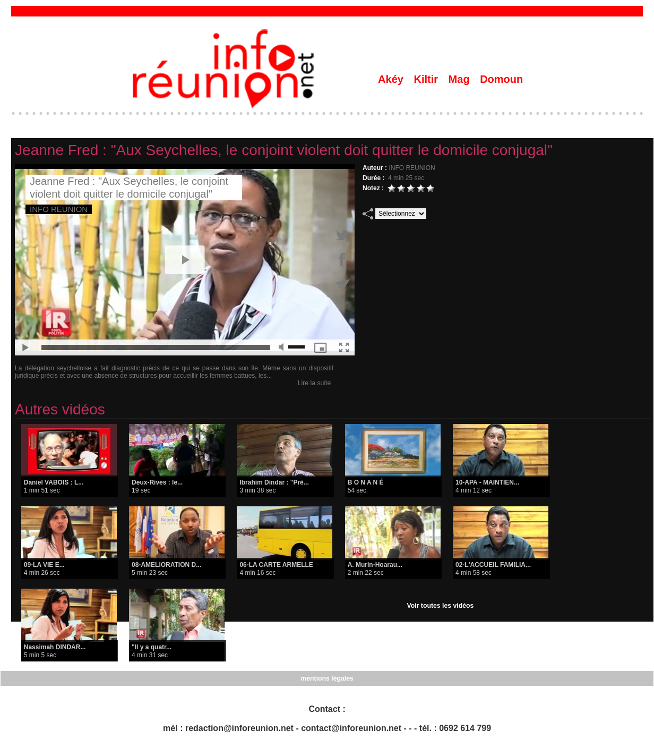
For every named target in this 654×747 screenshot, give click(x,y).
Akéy (392, 79)
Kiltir (427, 79)
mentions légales (326, 678)
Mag (461, 79)
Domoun (501, 79)
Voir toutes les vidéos (440, 605)
